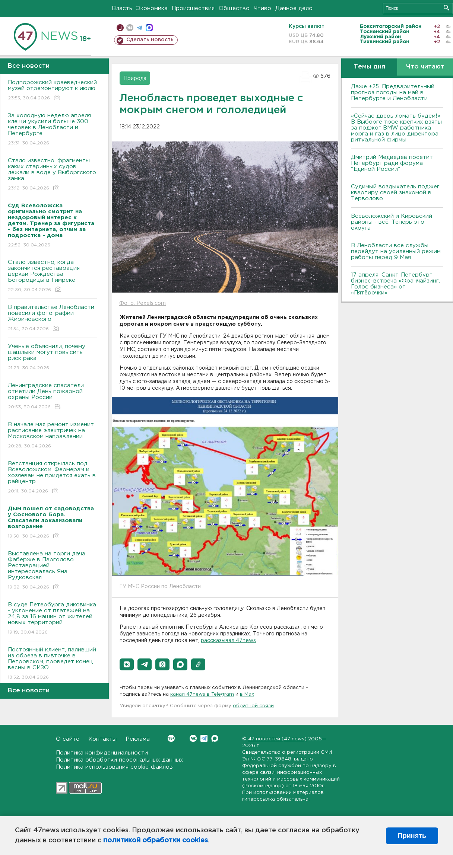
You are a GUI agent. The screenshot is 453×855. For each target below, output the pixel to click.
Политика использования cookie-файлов (114, 767)
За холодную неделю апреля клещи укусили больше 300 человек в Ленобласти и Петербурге (52, 129)
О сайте (67, 739)
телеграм (139, 27)
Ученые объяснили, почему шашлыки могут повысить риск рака (52, 357)
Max (214, 738)
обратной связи (253, 706)
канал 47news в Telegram (202, 694)
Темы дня (369, 67)
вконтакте (129, 27)
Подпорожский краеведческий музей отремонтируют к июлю (52, 90)
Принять (412, 835)
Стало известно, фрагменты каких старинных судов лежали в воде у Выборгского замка (52, 174)
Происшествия (193, 8)
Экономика (152, 8)
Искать (446, 7)
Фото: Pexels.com (142, 303)
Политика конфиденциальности (102, 752)
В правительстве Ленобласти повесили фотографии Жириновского (52, 318)
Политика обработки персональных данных (119, 759)
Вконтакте (171, 738)
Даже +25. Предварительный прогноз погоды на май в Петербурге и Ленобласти (392, 92)
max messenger (149, 27)
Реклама (138, 739)
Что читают (425, 67)
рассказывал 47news (228, 640)
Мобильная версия (120, 27)
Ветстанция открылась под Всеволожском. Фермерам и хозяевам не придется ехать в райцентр (52, 477)
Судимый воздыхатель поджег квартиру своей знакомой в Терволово (395, 192)
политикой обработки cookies (155, 840)
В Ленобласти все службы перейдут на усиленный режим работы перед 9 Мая (396, 251)
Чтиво (262, 8)
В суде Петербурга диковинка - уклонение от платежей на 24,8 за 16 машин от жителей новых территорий (52, 618)
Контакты (102, 739)
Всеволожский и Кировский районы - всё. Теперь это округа (391, 222)
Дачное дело (294, 8)
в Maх (247, 694)
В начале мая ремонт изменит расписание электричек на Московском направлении (52, 435)
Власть (122, 8)
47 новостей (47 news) (277, 739)
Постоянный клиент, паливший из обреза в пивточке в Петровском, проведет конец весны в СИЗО (52, 663)
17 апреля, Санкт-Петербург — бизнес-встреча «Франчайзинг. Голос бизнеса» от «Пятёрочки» (395, 283)
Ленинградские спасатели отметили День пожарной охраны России (52, 396)
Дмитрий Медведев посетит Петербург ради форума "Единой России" (392, 163)
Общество (234, 8)
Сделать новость (150, 40)
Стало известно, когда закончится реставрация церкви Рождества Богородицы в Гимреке (52, 276)
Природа (134, 78)
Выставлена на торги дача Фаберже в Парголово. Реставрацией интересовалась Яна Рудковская (52, 570)
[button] (127, 664)
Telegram (204, 738)
